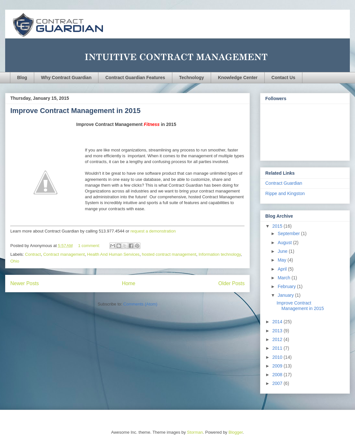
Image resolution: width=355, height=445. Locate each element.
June (283, 251)
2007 (278, 383)
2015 (278, 226)
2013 (278, 330)
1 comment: (89, 245)
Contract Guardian (283, 183)
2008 (278, 374)
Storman (195, 432)
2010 (278, 357)
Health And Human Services (113, 254)
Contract (33, 254)
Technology (191, 77)
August (285, 242)
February (287, 286)
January (286, 295)
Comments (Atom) (140, 304)
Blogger (235, 432)
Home (129, 283)
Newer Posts (24, 283)
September (289, 233)
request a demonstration (153, 231)
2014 (278, 321)
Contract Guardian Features (135, 77)
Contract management (64, 254)
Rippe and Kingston (285, 193)
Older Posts (231, 283)
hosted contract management (169, 254)
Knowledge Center (238, 77)
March (284, 277)
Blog (22, 77)
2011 (278, 348)
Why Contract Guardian (66, 77)
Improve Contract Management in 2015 (75, 111)
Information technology (219, 254)
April (283, 269)
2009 (278, 365)
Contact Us (283, 77)
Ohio (14, 261)
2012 (278, 339)
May (282, 260)
